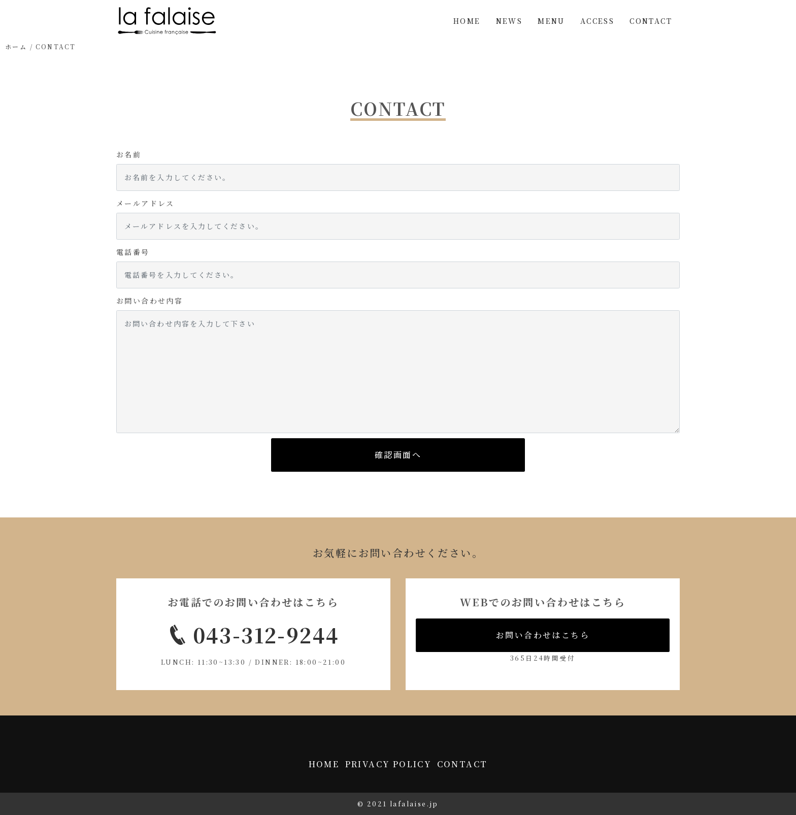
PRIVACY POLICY (388, 764)
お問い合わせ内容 (149, 301)
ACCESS (597, 21)
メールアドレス (145, 203)
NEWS (509, 21)
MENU (551, 21)
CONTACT (650, 21)
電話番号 (133, 252)
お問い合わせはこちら (542, 635)
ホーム (16, 46)
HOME (467, 21)
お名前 (128, 154)
